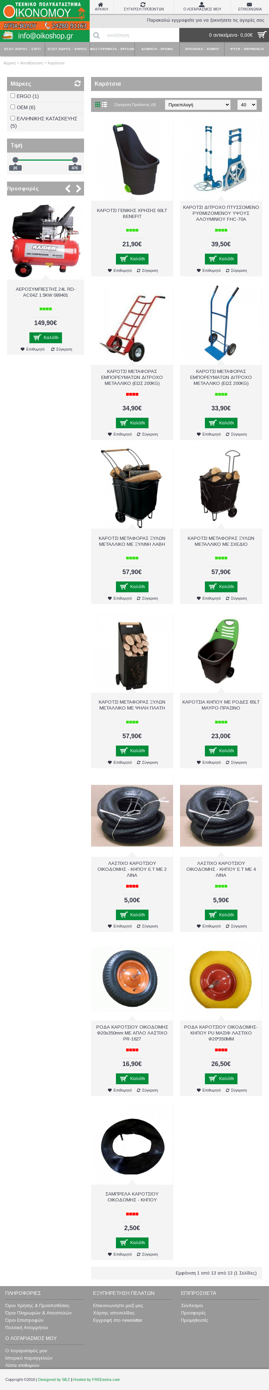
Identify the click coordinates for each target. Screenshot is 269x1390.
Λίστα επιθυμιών (22, 1365)
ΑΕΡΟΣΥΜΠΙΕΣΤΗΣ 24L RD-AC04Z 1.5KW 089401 (46, 292)
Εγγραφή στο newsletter (117, 1320)
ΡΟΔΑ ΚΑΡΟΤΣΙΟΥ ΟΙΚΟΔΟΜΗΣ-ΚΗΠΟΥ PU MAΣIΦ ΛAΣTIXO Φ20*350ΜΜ (221, 1033)
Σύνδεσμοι (192, 1305)
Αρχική (10, 63)
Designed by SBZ (54, 1379)
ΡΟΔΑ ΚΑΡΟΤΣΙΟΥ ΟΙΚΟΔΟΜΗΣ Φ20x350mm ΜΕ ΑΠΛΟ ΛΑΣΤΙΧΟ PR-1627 (132, 1033)
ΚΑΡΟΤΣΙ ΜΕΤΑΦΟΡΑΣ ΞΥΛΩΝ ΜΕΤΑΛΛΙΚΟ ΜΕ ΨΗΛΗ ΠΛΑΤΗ (132, 705)
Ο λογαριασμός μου (26, 1350)
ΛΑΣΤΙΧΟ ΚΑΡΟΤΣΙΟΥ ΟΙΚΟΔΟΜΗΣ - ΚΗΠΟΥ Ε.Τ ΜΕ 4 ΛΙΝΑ (221, 869)
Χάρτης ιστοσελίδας (114, 1312)
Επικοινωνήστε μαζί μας (118, 1305)
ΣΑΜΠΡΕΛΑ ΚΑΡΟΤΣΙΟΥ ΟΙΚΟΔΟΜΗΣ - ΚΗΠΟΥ (132, 1196)
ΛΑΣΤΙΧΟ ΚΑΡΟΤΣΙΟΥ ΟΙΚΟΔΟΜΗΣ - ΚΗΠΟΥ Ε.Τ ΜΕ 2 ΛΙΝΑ (132, 869)
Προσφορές (23, 188)
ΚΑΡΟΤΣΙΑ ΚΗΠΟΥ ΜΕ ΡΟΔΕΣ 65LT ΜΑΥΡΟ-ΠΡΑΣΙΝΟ (221, 705)
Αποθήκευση (31, 63)
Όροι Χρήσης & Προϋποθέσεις (37, 1305)
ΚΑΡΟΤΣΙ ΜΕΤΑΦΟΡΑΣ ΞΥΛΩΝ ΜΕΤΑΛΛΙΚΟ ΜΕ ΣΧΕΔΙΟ (221, 541)
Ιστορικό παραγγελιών (29, 1358)
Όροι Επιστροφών (24, 1320)
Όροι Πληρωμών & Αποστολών (38, 1312)
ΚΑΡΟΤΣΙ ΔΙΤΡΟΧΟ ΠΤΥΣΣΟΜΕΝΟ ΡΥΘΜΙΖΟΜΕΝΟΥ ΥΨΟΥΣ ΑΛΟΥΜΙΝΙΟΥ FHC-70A (221, 213)
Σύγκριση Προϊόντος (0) (135, 105)
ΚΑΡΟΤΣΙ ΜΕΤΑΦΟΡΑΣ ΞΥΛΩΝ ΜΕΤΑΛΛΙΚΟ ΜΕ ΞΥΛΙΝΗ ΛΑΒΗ (132, 541)
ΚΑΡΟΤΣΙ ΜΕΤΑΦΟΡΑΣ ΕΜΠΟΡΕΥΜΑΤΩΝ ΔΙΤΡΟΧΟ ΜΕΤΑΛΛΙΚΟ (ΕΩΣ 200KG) (132, 377)
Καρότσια (56, 63)
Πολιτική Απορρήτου (26, 1327)
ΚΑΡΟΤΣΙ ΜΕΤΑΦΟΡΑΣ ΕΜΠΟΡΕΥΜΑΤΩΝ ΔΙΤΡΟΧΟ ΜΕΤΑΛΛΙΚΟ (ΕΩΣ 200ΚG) (221, 377)
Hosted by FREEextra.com (96, 1379)
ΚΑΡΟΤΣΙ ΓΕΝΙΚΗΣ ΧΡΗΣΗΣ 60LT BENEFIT (132, 213)
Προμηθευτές (194, 1320)
